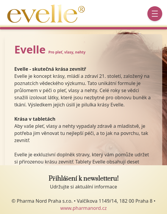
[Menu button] (154, 13)
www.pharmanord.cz (83, 208)
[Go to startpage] (47, 13)
